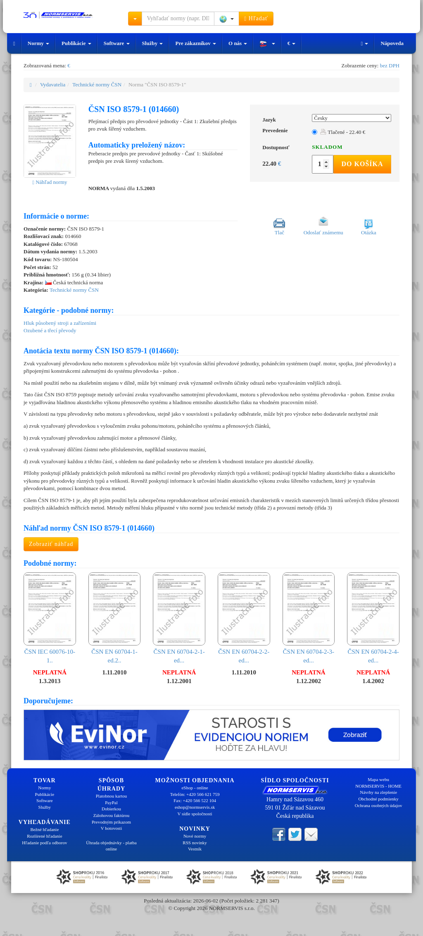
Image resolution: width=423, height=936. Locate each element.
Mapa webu (378, 779)
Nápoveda (392, 43)
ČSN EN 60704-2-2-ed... (244, 618)
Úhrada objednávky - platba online (111, 846)
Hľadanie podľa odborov (44, 842)
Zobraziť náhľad (51, 544)
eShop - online (194, 787)
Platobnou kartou (111, 795)
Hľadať (256, 18)
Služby (152, 43)
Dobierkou (111, 808)
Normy (38, 43)
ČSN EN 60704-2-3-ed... (309, 618)
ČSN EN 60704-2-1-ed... (179, 618)
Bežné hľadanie (44, 829)
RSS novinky (195, 842)
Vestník (195, 848)
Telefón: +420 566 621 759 (195, 794)
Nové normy (194, 836)
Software (117, 43)
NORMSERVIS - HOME (378, 786)
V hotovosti (111, 828)
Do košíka (362, 163)
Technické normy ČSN (96, 84)
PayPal (111, 802)
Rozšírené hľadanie (44, 836)
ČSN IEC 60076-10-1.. (50, 618)
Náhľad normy (49, 182)
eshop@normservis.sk (195, 807)
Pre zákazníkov (195, 43)
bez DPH (389, 65)
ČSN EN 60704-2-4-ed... (373, 618)
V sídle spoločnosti (194, 813)
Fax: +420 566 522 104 (194, 800)
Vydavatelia (52, 84)
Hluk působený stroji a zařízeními (60, 323)
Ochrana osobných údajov (378, 805)
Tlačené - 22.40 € (342, 132)
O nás (237, 43)
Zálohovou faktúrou (111, 815)
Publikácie (76, 43)
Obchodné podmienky (378, 798)
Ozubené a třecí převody (50, 330)
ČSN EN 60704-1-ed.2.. (114, 618)
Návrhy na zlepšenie (378, 792)
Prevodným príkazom (111, 821)
